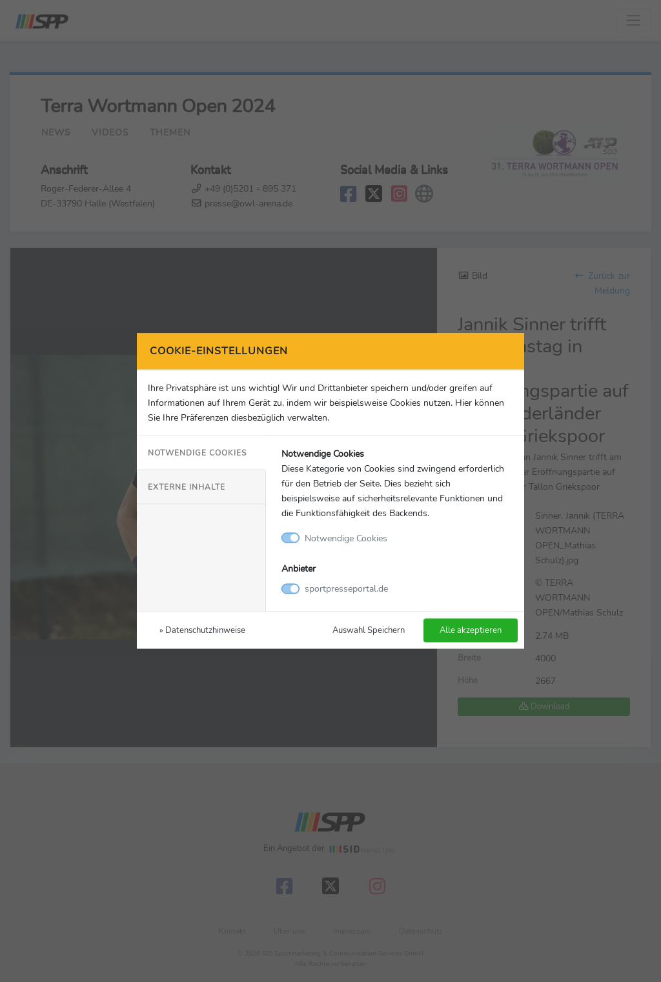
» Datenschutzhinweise (202, 630)
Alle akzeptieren (471, 630)
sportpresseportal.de (346, 588)
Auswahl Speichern (368, 630)
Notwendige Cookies (197, 452)
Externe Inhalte (186, 486)
